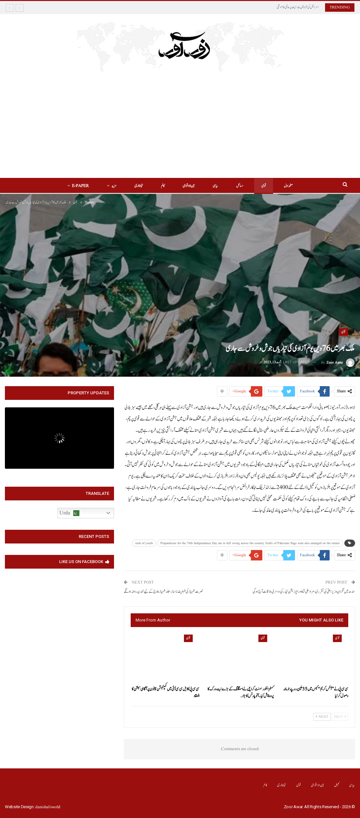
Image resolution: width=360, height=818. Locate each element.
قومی (263, 186)
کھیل (337, 785)
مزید (113, 186)
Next (322, 716)
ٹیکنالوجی (138, 186)
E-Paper (80, 186)
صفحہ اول (288, 186)
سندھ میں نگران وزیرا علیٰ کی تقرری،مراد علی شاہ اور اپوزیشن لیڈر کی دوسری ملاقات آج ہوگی (304, 591)
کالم (163, 186)
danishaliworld (47, 807)
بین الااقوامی (189, 186)
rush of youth (144, 543)
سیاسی (215, 186)
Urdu (69, 513)
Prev (340, 716)
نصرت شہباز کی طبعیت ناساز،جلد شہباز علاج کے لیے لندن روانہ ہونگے (163, 591)
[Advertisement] (180, 120)
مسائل (239, 186)
